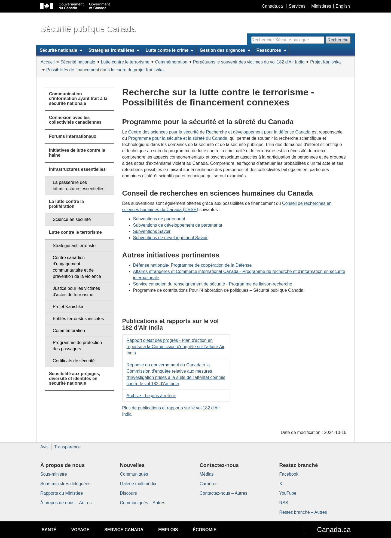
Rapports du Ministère (61, 493)
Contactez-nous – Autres (223, 493)
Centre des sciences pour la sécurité (163, 132)
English (343, 6)
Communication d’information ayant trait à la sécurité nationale (78, 99)
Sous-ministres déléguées (65, 483)
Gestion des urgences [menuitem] (225, 50)
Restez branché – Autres (303, 512)
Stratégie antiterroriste (74, 245)
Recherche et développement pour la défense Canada (259, 132)
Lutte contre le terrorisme (125, 62)
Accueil (48, 62)
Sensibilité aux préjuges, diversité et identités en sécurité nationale (74, 378)
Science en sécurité (72, 219)
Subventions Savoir (152, 231)
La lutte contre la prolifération (66, 204)
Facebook (288, 474)
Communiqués (134, 474)
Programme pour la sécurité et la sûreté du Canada (177, 138)
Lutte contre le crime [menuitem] (170, 50)
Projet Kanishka (325, 62)
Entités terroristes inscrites (78, 318)
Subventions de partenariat (159, 219)
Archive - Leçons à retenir (151, 395)
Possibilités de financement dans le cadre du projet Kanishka (105, 70)
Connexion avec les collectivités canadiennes (75, 120)
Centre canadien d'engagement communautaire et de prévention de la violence (77, 267)
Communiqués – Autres (142, 502)
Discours (128, 493)
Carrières (209, 483)
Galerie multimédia (138, 483)
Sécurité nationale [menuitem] (61, 50)
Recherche (338, 40)
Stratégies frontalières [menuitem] (114, 50)
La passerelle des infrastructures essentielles (78, 185)
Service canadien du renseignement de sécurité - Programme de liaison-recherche (212, 284)
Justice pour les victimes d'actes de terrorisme (76, 291)
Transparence (67, 447)
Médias (207, 474)
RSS (283, 502)
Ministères (321, 6)
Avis (44, 447)
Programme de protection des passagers (77, 345)
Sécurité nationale (77, 62)
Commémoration (171, 62)
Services (297, 6)
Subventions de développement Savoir (170, 237)
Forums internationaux (72, 136)
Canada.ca (272, 6)
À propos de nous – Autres (66, 502)
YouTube (288, 493)
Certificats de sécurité (74, 360)
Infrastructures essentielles (77, 169)
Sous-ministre (53, 474)
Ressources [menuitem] (271, 50)
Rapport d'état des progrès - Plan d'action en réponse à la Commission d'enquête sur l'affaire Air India (176, 346)
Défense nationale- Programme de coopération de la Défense (192, 265)
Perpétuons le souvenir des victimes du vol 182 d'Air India (249, 62)
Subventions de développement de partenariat (177, 225)
